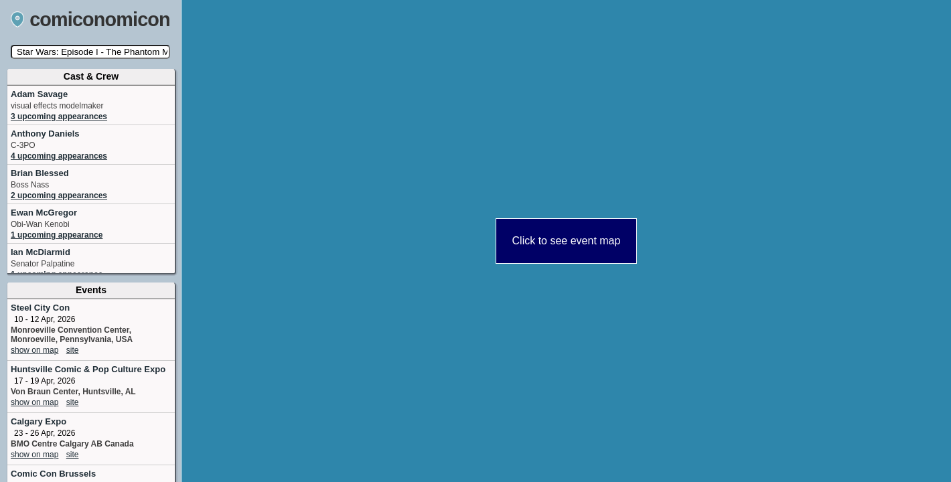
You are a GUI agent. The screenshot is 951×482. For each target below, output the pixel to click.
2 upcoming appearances (59, 195)
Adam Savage (39, 94)
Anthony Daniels (45, 134)
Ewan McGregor (44, 213)
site (72, 350)
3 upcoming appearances (59, 116)
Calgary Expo (38, 421)
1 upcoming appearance (56, 235)
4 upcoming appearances (59, 156)
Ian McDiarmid (40, 252)
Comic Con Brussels (53, 474)
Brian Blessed (40, 173)
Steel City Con (40, 308)
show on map (34, 350)
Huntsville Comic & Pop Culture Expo (88, 369)
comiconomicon (90, 19)
